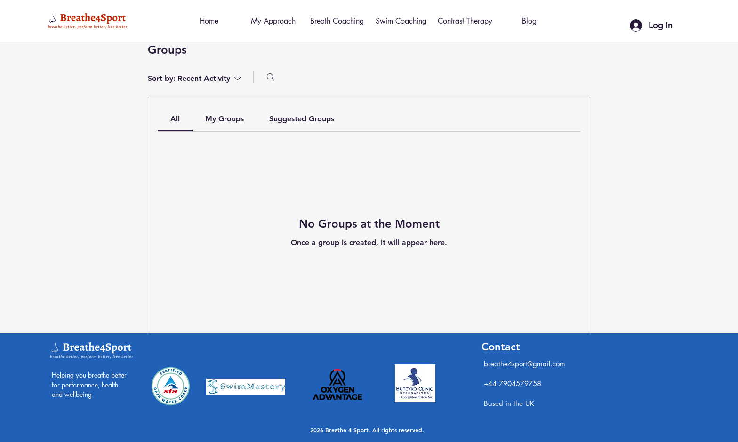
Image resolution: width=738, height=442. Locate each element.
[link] (175, 118)
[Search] (270, 77)
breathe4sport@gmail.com (524, 363)
